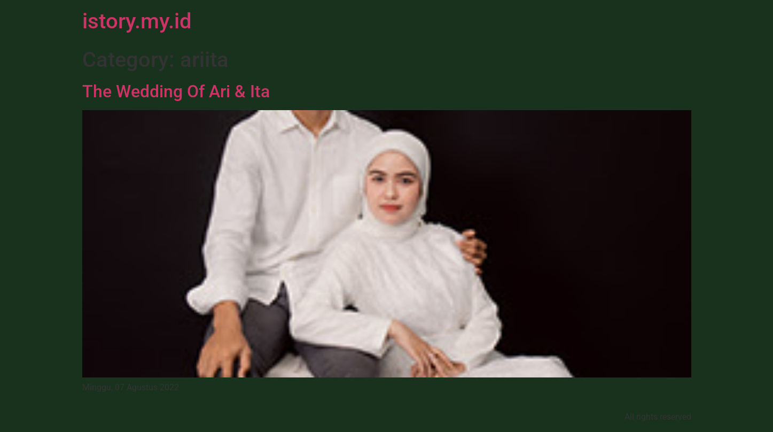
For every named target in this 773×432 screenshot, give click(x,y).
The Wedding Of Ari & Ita (176, 91)
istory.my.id (137, 21)
